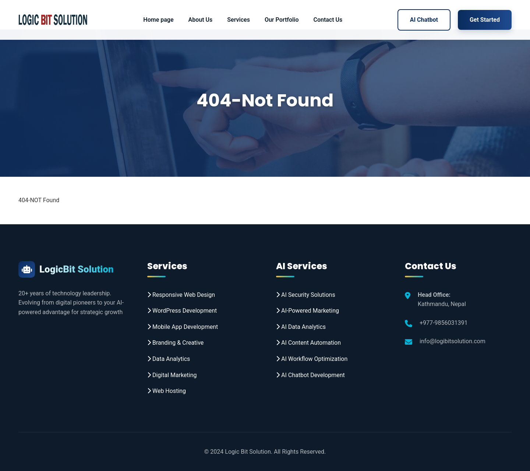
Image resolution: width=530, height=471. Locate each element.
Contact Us (327, 19)
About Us (200, 19)
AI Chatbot (424, 19)
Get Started (485, 19)
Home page (158, 19)
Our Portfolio (282, 19)
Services (238, 19)
